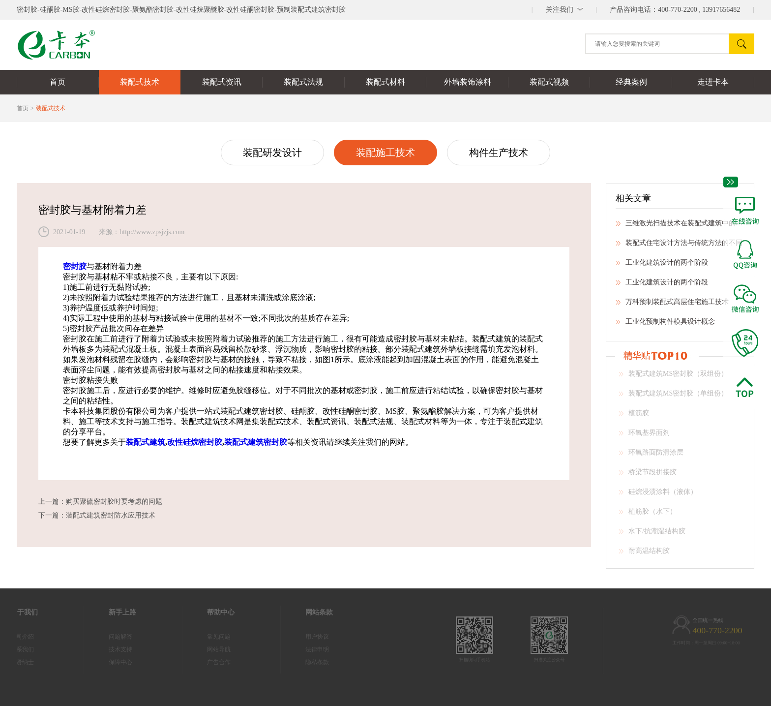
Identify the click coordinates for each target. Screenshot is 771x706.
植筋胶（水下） (648, 515)
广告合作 (205, 662)
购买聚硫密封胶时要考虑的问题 (114, 501)
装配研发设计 (272, 152)
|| (564, 9)
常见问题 (205, 636)
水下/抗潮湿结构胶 (652, 534)
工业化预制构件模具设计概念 (665, 325)
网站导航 (205, 649)
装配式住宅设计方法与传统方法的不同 (679, 246)
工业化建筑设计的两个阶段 (662, 266)
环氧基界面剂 (644, 436)
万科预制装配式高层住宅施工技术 (672, 305)
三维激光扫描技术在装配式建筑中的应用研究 (680, 226)
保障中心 (107, 662)
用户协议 (304, 636)
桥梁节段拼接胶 (648, 475)
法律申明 (304, 649)
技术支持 (107, 649)
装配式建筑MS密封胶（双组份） (673, 377)
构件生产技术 (498, 152)
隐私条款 (304, 662)
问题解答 (107, 636)
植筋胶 (634, 416)
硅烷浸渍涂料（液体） (658, 495)
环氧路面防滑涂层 (651, 455)
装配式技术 (50, 108)
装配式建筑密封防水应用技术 (110, 515)
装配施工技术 (385, 152)
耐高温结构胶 (644, 554)
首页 (23, 108)
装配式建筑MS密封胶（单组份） (673, 396)
